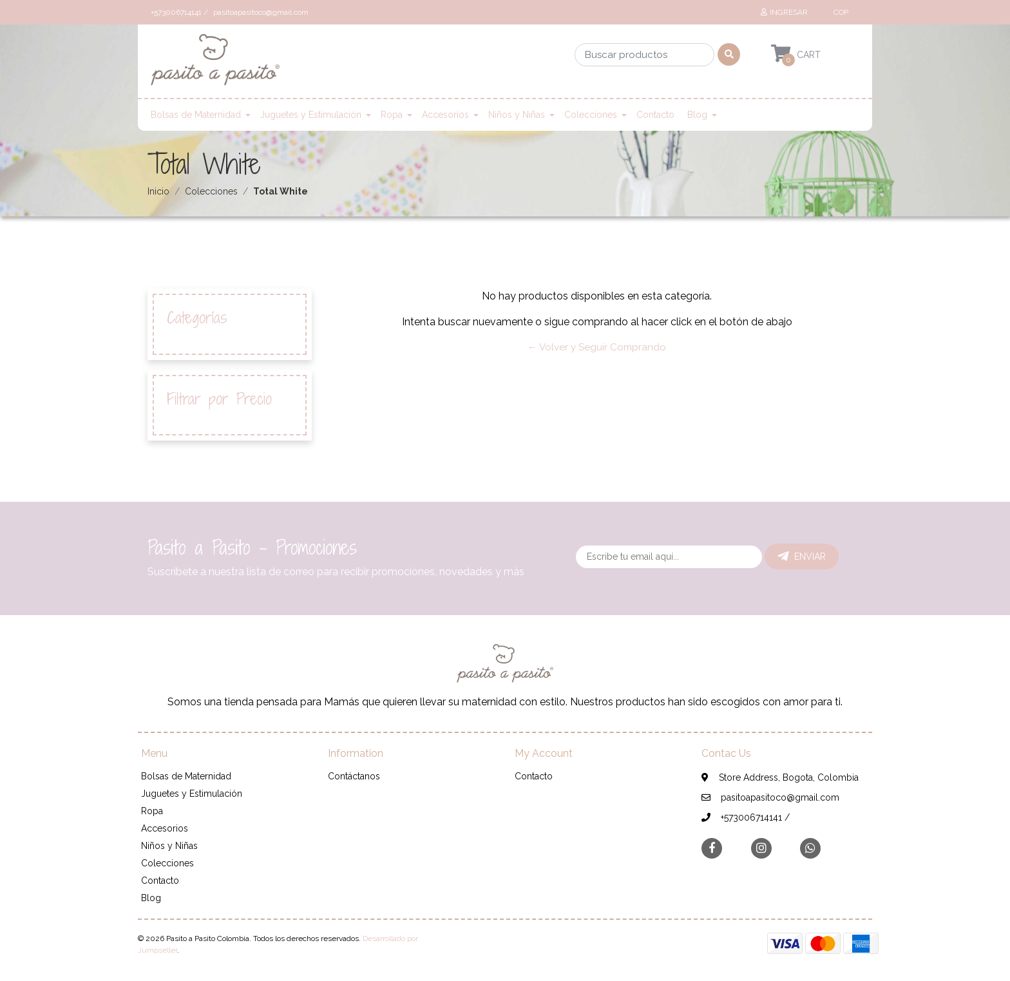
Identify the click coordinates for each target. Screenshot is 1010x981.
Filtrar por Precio (219, 399)
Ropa (392, 115)
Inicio (158, 191)
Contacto (655, 115)
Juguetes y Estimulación (310, 115)
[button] (839, 12)
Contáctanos (354, 776)
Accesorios (445, 115)
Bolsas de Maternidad (196, 115)
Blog (697, 115)
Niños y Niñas (516, 115)
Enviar (801, 556)
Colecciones (590, 115)
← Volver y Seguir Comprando (597, 347)
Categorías (197, 318)
